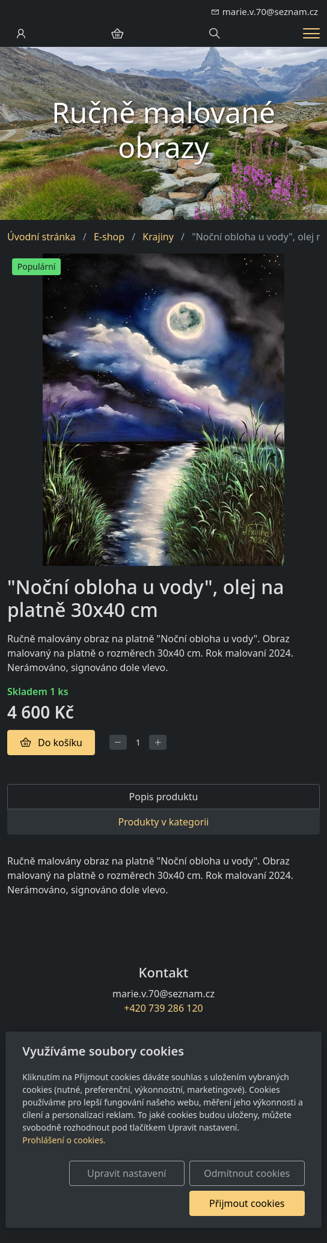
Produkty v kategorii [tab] (163, 821)
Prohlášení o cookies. (63, 1140)
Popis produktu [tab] (163, 796)
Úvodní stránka (41, 236)
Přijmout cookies (246, 1203)
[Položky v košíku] (117, 33)
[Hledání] (214, 33)
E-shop (109, 236)
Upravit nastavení (126, 1173)
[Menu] (311, 33)
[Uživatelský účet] (21, 33)
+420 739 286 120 (163, 1008)
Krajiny (157, 236)
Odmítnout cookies (247, 1173)
